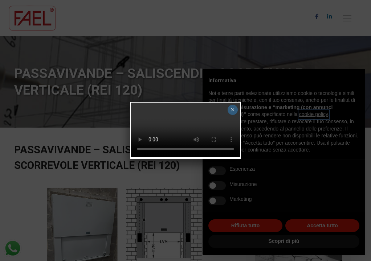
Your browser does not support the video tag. (185, 130)
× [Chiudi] (233, 110)
